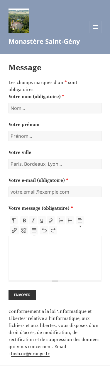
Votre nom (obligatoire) (36, 96)
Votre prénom (24, 124)
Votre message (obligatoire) (41, 208)
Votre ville (20, 152)
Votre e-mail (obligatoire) (38, 180)
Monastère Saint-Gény (44, 41)
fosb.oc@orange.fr (30, 353)
